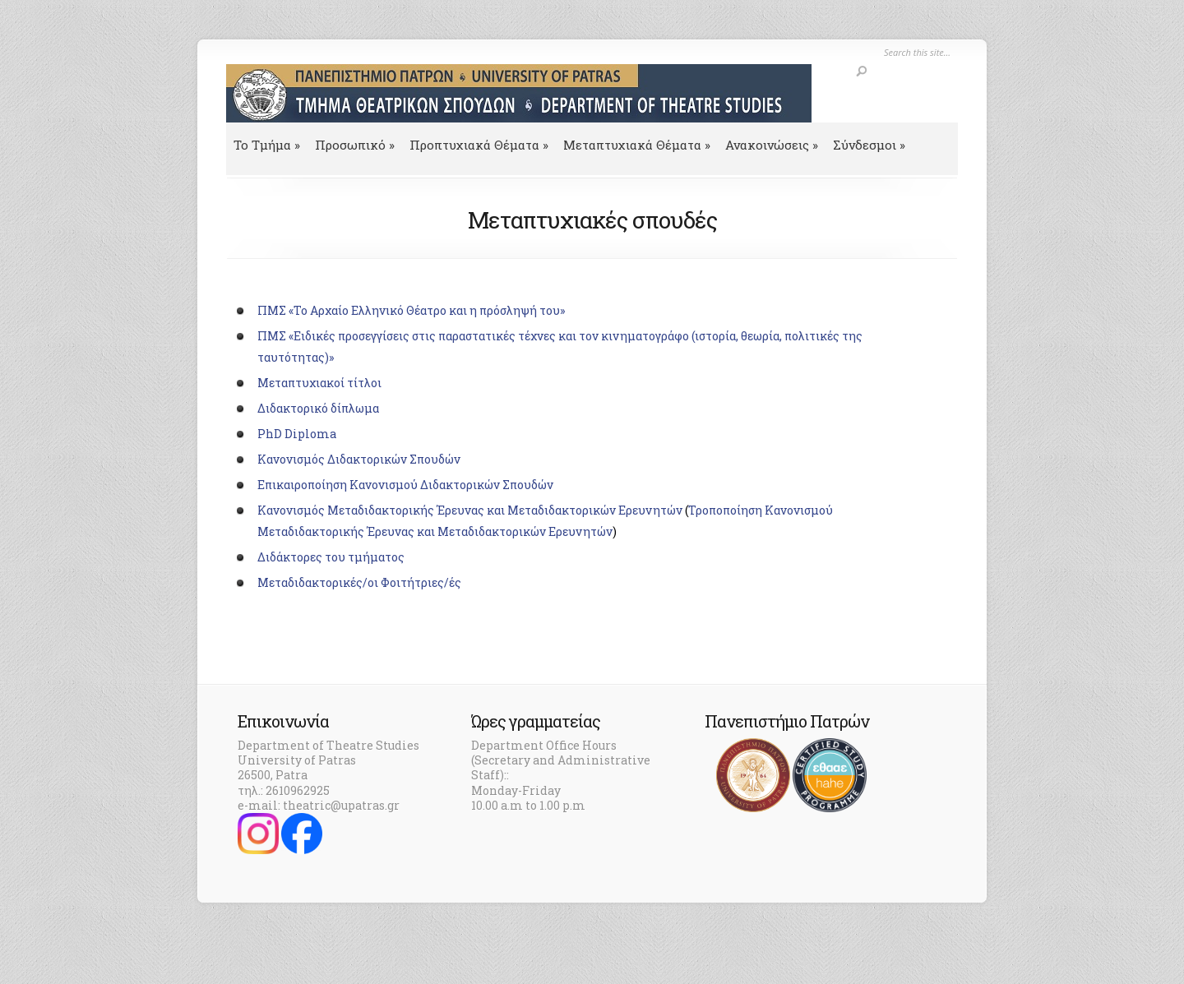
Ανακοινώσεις (771, 144)
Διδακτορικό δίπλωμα (318, 408)
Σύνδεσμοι (869, 144)
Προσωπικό (355, 144)
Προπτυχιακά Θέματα (478, 144)
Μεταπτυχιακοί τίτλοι (319, 382)
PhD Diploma (296, 433)
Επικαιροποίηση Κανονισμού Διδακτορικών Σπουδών (405, 484)
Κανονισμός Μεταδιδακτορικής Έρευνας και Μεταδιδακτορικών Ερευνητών (469, 510)
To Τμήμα (267, 144)
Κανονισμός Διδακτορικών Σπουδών (358, 459)
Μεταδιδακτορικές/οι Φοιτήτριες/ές (359, 582)
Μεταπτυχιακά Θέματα (636, 144)
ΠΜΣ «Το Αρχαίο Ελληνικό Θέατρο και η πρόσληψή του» (411, 310)
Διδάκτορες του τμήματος (331, 557)
